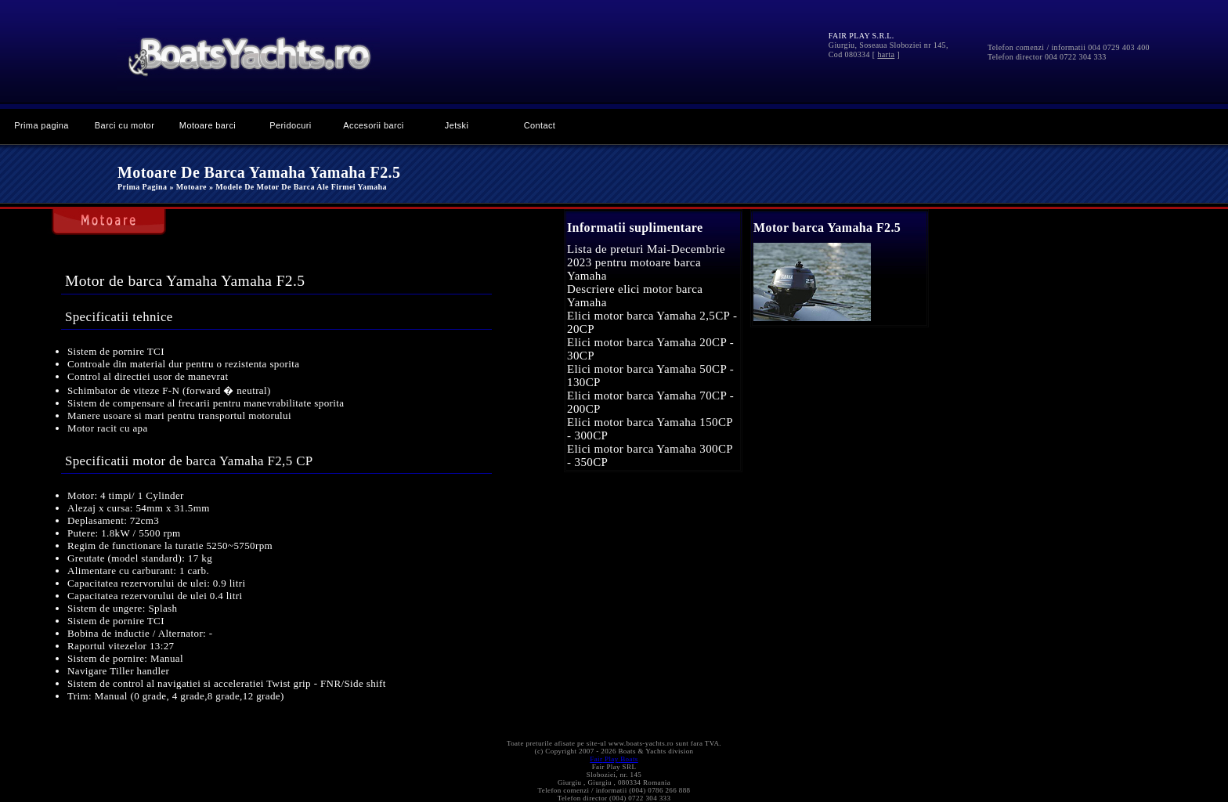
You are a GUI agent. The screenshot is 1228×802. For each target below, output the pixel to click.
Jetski (456, 125)
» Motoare (187, 186)
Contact (540, 125)
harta (885, 54)
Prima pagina (41, 125)
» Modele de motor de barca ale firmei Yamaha (298, 186)
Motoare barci (207, 125)
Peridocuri (290, 125)
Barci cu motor (124, 125)
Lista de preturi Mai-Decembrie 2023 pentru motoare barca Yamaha (646, 262)
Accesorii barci (373, 125)
